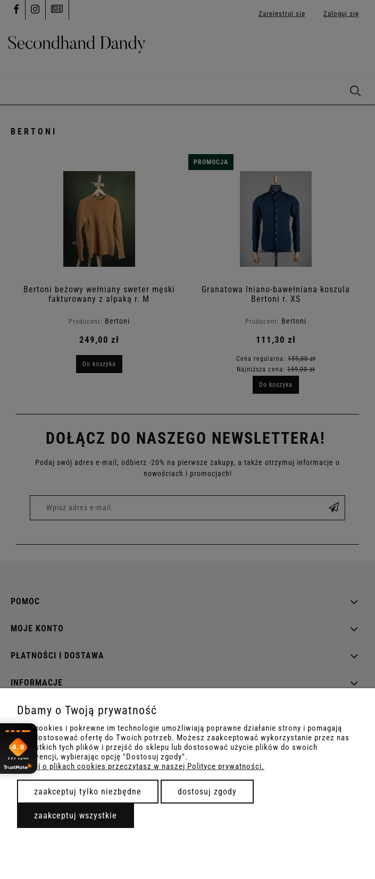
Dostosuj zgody (207, 792)
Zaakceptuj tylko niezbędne (87, 792)
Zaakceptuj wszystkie (75, 815)
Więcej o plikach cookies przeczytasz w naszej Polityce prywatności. (140, 766)
